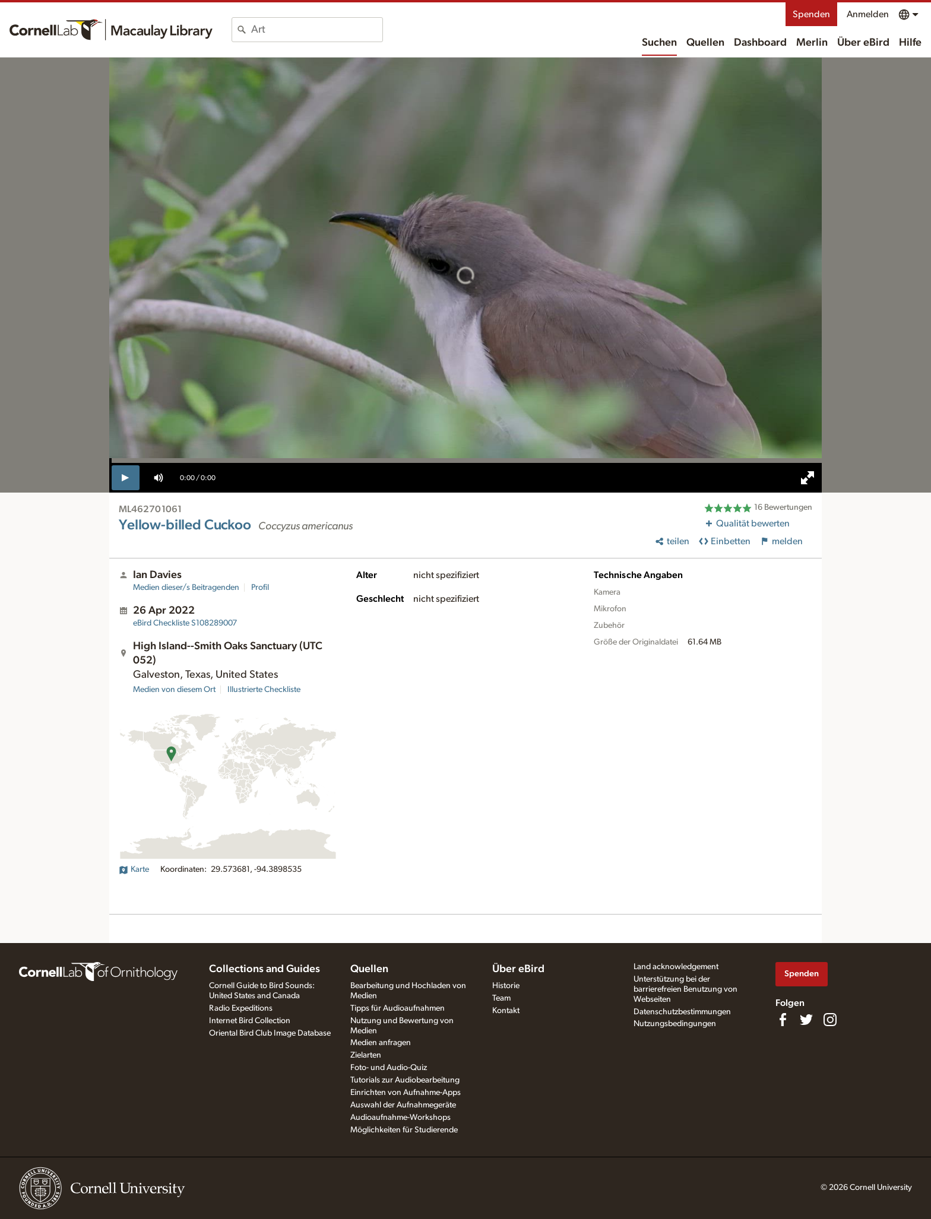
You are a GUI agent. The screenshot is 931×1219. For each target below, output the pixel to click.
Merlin (812, 42)
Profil (260, 587)
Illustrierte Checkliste (263, 689)
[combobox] (316, 30)
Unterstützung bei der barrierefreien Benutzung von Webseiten (685, 989)
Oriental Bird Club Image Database (270, 1033)
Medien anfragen (380, 1043)
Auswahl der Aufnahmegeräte (403, 1105)
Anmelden (868, 14)
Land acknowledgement (676, 967)
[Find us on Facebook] (782, 1019)
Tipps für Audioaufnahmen (397, 1008)
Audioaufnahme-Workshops (400, 1117)
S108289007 (185, 623)
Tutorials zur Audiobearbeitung (405, 1080)
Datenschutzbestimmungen (682, 1012)
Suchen (659, 42)
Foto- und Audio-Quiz (388, 1068)
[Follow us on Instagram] (830, 1019)
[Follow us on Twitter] (806, 1019)
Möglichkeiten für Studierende (404, 1130)
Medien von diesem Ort (174, 689)
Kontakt (506, 1011)
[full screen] (807, 477)
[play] (126, 477)
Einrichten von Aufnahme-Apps (405, 1092)
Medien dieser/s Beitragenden (186, 587)
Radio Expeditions (241, 1008)
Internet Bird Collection (249, 1021)
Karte (134, 869)
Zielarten (365, 1055)
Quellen (705, 42)
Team (501, 998)
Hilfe (910, 42)
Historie (506, 986)
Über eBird (863, 42)
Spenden (811, 14)
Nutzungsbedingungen (675, 1024)
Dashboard (760, 42)
